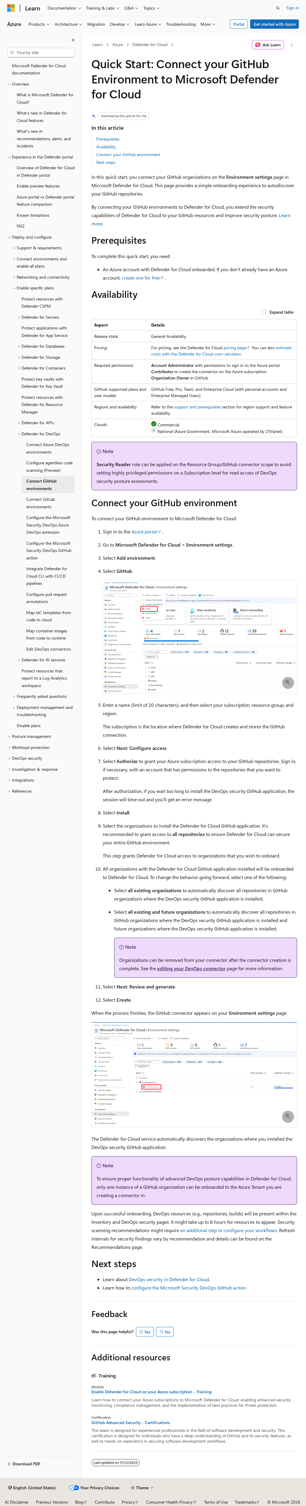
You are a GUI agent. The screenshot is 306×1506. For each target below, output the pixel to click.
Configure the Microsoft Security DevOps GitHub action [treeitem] (48, 550)
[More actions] (291, 45)
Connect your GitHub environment (128, 154)
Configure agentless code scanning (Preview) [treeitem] (49, 466)
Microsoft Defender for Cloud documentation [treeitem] (39, 69)
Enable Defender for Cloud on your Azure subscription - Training (151, 1391)
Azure (117, 44)
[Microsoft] (11, 8)
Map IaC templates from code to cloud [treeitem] (48, 616)
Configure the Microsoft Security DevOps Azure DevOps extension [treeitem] (48, 525)
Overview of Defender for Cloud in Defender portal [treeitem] (46, 171)
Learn (97, 44)
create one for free (141, 277)
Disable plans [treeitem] (29, 725)
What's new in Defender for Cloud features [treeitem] (42, 116)
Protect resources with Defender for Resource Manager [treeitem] (42, 404)
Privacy (128, 1502)
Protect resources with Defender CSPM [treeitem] (42, 302)
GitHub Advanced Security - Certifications (130, 1422)
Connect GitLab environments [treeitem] (40, 502)
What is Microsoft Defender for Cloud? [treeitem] (45, 98)
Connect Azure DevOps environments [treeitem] (47, 448)
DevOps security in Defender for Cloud (169, 1279)
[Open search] (278, 8)
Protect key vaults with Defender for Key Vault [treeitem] (42, 382)
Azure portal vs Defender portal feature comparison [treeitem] (45, 200)
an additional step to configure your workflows (228, 1230)
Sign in (292, 7)
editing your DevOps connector (191, 968)
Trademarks (245, 1502)
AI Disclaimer (17, 1502)
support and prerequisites (197, 407)
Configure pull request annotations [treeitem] (46, 598)
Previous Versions (52, 1502)
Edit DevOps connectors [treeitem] (48, 649)
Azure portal (144, 531)
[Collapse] (73, 40)
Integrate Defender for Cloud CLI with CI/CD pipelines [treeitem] (46, 576)
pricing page (235, 347)
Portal (238, 24)
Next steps (105, 162)
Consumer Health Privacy (169, 1502)
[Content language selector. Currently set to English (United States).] (32, 1488)
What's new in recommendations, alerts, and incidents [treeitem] (44, 138)
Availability (106, 146)
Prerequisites (108, 139)
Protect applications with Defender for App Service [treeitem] (45, 331)
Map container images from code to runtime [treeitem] (46, 634)
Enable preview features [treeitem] (38, 186)
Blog (79, 1502)
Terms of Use (216, 1502)
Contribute (104, 1502)
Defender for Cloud (149, 44)
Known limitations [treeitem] (33, 215)
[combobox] (41, 52)
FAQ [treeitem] (21, 226)
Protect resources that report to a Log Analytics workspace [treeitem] (44, 678)
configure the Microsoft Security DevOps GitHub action (188, 1287)
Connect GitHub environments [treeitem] (41, 484)
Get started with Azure (275, 24)
